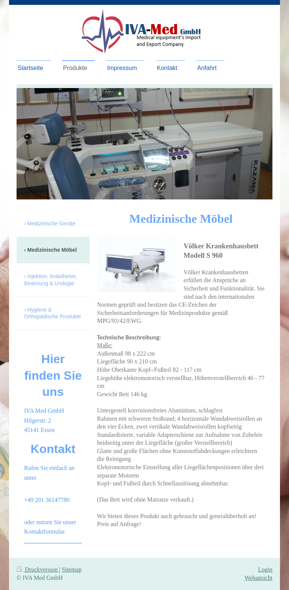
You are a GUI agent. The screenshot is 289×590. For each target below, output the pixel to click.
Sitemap (71, 569)
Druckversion (38, 569)
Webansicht (258, 578)
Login (265, 569)
